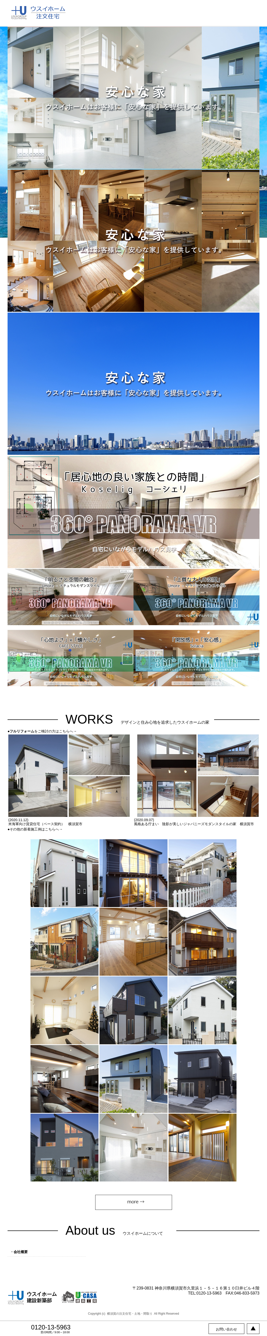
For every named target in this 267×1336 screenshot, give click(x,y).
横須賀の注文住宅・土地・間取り (129, 1313)
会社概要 (21, 1252)
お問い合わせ (226, 1329)
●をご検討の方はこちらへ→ (42, 731)
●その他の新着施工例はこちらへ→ (35, 829)
